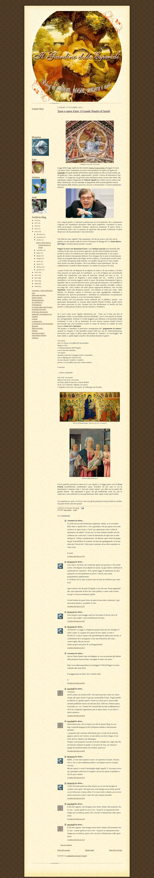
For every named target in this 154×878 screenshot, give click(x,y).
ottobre (39, 240)
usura (75, 510)
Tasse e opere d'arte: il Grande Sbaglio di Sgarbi (43, 245)
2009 (36, 283)
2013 (36, 272)
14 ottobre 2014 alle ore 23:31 (76, 648)
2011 (36, 278)
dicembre (40, 234)
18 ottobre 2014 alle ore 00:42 (76, 683)
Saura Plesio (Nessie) (39, 335)
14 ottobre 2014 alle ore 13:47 (76, 606)
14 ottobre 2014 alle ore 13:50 (76, 621)
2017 (36, 223)
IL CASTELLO (37, 302)
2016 (36, 226)
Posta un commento (66, 845)
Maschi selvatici (37, 328)
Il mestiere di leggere (39, 309)
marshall (71, 689)
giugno (39, 256)
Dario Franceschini (97, 168)
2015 (36, 229)
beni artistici (68, 510)
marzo (39, 264)
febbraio (40, 267)
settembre (40, 250)
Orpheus (35, 331)
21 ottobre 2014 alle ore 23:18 (76, 777)
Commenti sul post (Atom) (76, 856)
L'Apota (34, 319)
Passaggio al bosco (38, 333)
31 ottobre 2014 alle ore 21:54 (76, 819)
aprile (39, 261)
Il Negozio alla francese (40, 312)
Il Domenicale (37, 305)
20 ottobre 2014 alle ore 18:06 (76, 751)
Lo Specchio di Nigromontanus (42, 323)
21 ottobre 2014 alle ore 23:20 (76, 798)
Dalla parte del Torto (39, 295)
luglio (39, 253)
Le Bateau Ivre (37, 321)
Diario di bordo (37, 297)
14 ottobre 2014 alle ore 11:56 (76, 556)
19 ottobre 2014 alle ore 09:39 (76, 715)
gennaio (39, 270)
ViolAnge (35, 338)
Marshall (35, 326)
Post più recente (63, 850)
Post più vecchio (115, 850)
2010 (36, 281)
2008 (36, 286)
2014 (36, 231)
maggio (39, 258)
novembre (40, 237)
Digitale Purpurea (38, 300)
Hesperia (71, 562)
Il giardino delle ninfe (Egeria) (42, 307)
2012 (36, 275)
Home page (89, 850)
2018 (36, 220)
